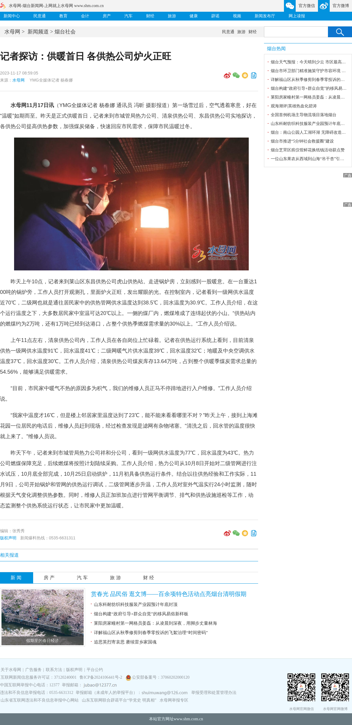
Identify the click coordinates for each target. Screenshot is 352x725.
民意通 (39, 16)
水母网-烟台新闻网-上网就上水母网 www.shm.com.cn (56, 6)
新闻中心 (12, 16)
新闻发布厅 (265, 16)
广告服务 (33, 670)
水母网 (12, 32)
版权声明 (8, 538)
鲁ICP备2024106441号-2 (101, 677)
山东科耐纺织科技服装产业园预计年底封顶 (135, 604)
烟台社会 (65, 32)
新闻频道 (38, 32)
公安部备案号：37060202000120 (160, 677)
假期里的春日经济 (42, 640)
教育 (63, 16)
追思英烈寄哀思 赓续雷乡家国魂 (125, 642)
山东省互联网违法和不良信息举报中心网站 (40, 700)
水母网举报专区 (174, 700)
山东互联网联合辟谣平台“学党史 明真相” (119, 700)
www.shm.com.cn (188, 719)
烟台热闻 (276, 48)
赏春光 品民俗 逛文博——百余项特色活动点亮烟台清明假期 (168, 594)
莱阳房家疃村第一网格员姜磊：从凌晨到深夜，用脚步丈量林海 (155, 623)
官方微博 (341, 6)
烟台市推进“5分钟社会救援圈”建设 (302, 141)
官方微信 (307, 6)
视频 (237, 16)
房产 (107, 16)
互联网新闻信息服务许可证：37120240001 (39, 677)
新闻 (17, 577)
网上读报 (297, 16)
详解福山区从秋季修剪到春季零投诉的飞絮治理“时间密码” (151, 632)
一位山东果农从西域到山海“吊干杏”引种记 (309, 159)
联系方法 (54, 670)
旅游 (172, 16)
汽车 (128, 16)
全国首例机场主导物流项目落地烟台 (303, 115)
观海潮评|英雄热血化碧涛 (294, 106)
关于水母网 (11, 670)
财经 (150, 16)
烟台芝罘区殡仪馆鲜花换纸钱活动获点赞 (308, 150)
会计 (85, 16)
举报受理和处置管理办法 (213, 692)
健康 (193, 16)
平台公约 (95, 670)
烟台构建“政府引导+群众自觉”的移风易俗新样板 (141, 613)
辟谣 (215, 16)
